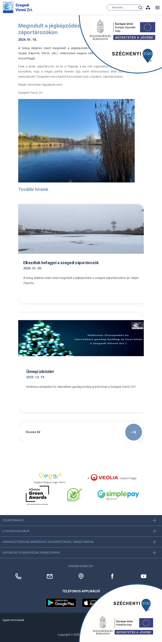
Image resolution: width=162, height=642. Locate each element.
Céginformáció (13, 520)
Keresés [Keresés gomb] (141, 7)
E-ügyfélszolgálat (16, 531)
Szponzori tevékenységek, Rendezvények (31, 552)
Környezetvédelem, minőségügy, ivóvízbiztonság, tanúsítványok (48, 542)
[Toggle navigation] (157, 7)
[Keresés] (125, 7)
